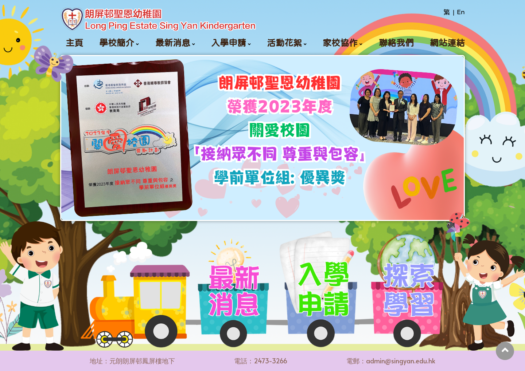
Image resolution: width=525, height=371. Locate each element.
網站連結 (447, 43)
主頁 (74, 43)
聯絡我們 (396, 43)
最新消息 (172, 43)
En (461, 12)
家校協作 (340, 43)
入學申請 (228, 43)
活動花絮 (284, 43)
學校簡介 (116, 43)
